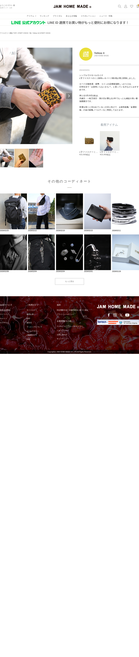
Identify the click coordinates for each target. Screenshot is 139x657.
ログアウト (4, 323)
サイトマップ (62, 339)
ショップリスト (63, 330)
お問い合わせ (62, 335)
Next (69, 96)
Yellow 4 (99, 53)
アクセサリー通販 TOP (8, 33)
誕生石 (29, 323)
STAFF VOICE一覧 (24, 33)
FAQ (28, 339)
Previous (3, 96)
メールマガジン (33, 331)
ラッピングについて (34, 327)
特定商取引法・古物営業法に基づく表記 (72, 310)
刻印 (28, 318)
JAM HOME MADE (101, 56)
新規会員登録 (5, 310)
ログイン (3, 318)
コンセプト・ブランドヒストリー (70, 326)
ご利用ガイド (32, 335)
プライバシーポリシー (65, 314)
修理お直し (31, 314)
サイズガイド (32, 310)
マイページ (4, 314)
